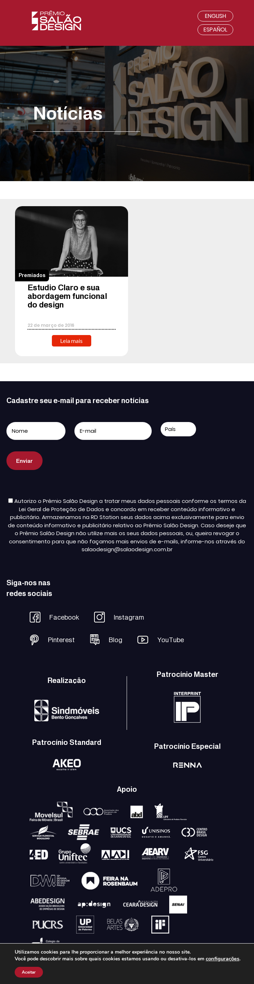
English (215, 16)
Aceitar (29, 972)
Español (215, 29)
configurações (222, 958)
